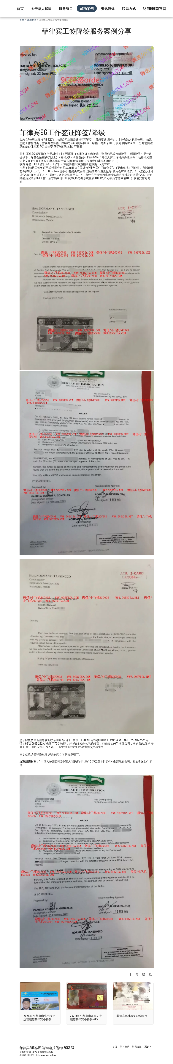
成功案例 (31, 19)
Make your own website (46, 1055)
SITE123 (30, 1055)
